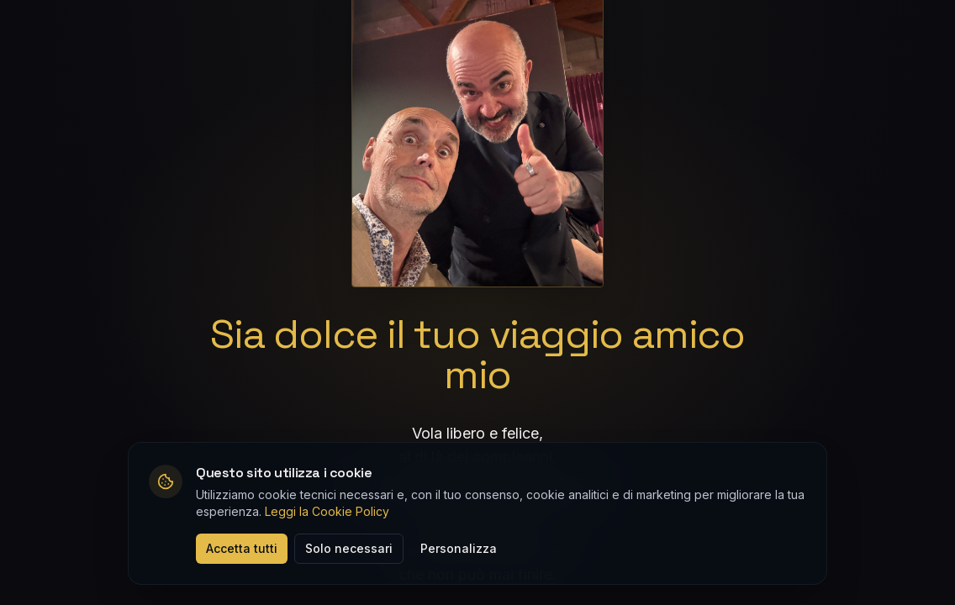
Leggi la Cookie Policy (327, 511)
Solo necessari (349, 548)
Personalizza (458, 548)
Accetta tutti (241, 548)
